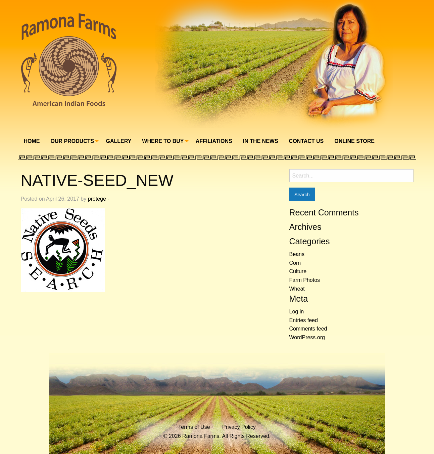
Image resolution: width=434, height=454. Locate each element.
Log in (296, 311)
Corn (295, 263)
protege (97, 199)
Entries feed (303, 320)
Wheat (297, 289)
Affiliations (214, 141)
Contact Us (306, 141)
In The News (260, 141)
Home (32, 141)
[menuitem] (31, 141)
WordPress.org (307, 337)
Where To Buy (163, 141)
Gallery (118, 141)
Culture (298, 271)
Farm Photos (304, 280)
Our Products (72, 141)
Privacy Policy (239, 427)
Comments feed (308, 329)
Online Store (354, 141)
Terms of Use (194, 427)
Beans (296, 254)
